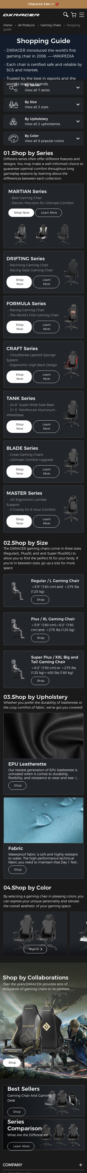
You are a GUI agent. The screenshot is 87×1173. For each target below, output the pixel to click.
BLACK (35, 953)
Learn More (50, 217)
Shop (41, 604)
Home (7, 25)
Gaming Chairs (51, 25)
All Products (26, 25)
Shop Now (21, 217)
